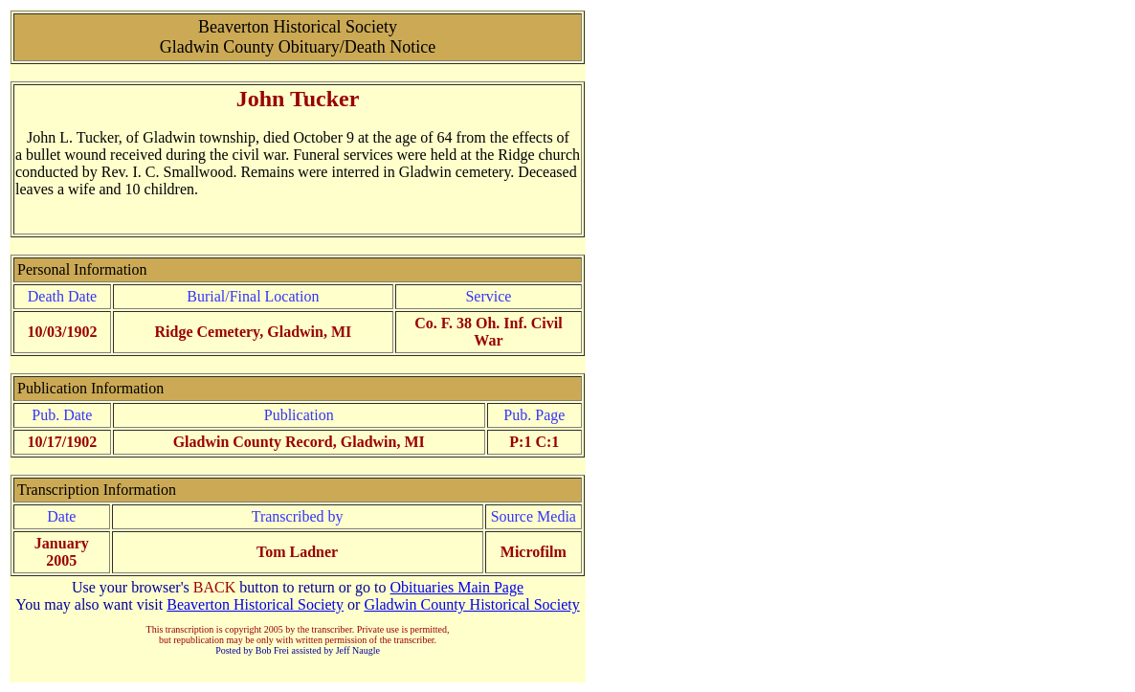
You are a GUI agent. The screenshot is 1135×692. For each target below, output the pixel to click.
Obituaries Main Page (457, 587)
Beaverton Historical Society (255, 604)
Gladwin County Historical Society (471, 604)
